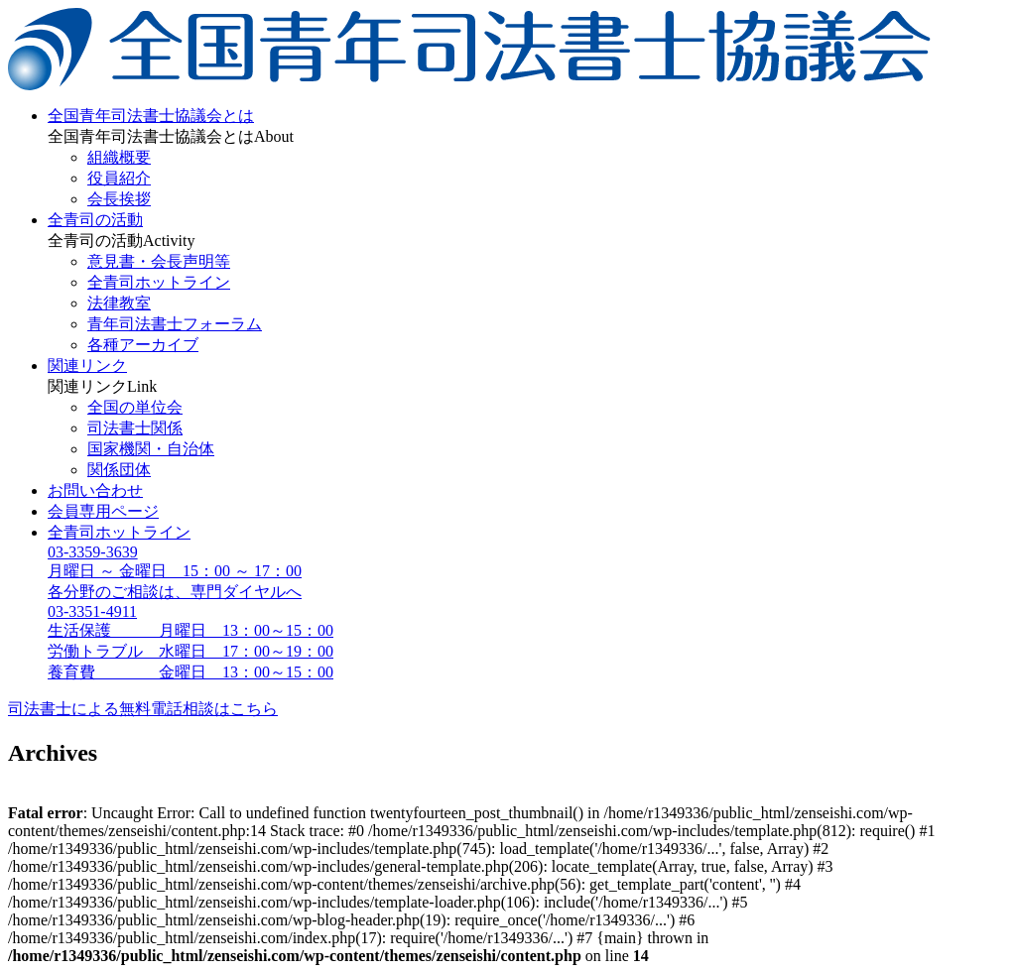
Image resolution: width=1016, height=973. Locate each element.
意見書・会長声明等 (158, 261)
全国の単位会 (135, 407)
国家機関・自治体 (150, 448)
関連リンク (87, 365)
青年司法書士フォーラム (174, 323)
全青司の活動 (95, 219)
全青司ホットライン (158, 282)
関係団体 (119, 469)
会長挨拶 (119, 198)
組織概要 (119, 157)
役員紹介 (119, 178)
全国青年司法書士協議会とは (151, 115)
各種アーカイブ (142, 344)
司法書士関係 (135, 428)
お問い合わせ (95, 490)
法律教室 (119, 303)
